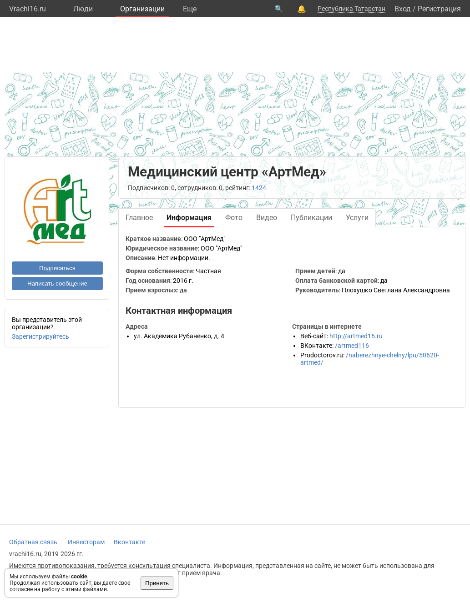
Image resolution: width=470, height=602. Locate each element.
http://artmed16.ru (356, 336)
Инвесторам (86, 542)
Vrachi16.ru (27, 9)
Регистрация (439, 9)
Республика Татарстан (351, 8)
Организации (142, 9)
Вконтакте (129, 542)
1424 (259, 187)
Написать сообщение (57, 283)
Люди (83, 9)
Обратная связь (33, 542)
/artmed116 (352, 345)
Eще (190, 9)
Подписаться (57, 268)
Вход (402, 9)
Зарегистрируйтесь (40, 336)
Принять (157, 583)
